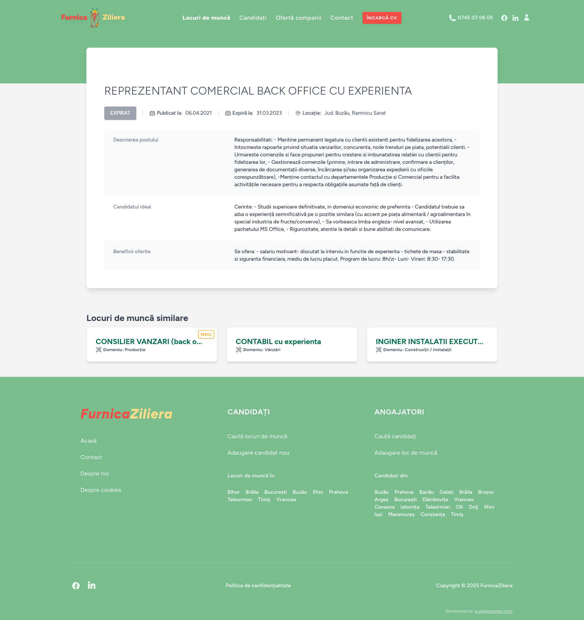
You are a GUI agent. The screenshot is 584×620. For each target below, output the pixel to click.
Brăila (251, 492)
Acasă (88, 440)
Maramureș (401, 514)
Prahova (338, 492)
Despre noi (94, 473)
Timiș (264, 499)
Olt (459, 507)
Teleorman (240, 499)
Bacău (426, 492)
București (275, 492)
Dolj (473, 507)
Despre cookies (100, 489)
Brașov (486, 492)
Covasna (384, 507)
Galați (446, 492)
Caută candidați (395, 436)
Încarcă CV (382, 17)
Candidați (253, 17)
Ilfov (318, 492)
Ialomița (409, 507)
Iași (378, 514)
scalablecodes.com (493, 611)
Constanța (432, 514)
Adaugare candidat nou (258, 452)
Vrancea (286, 499)
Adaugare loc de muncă (405, 452)
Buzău (300, 492)
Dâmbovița (435, 499)
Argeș (381, 499)
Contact (341, 17)
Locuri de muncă (206, 17)
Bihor (234, 492)
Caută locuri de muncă (258, 436)
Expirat (120, 113)
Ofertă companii (298, 17)
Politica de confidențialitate (258, 585)
